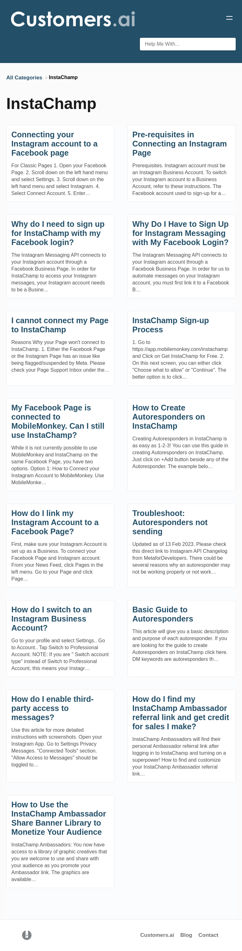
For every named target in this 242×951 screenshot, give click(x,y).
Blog (187, 935)
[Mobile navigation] (229, 19)
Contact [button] (208, 935)
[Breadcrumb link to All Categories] (25, 77)
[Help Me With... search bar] (188, 44)
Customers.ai (157, 935)
